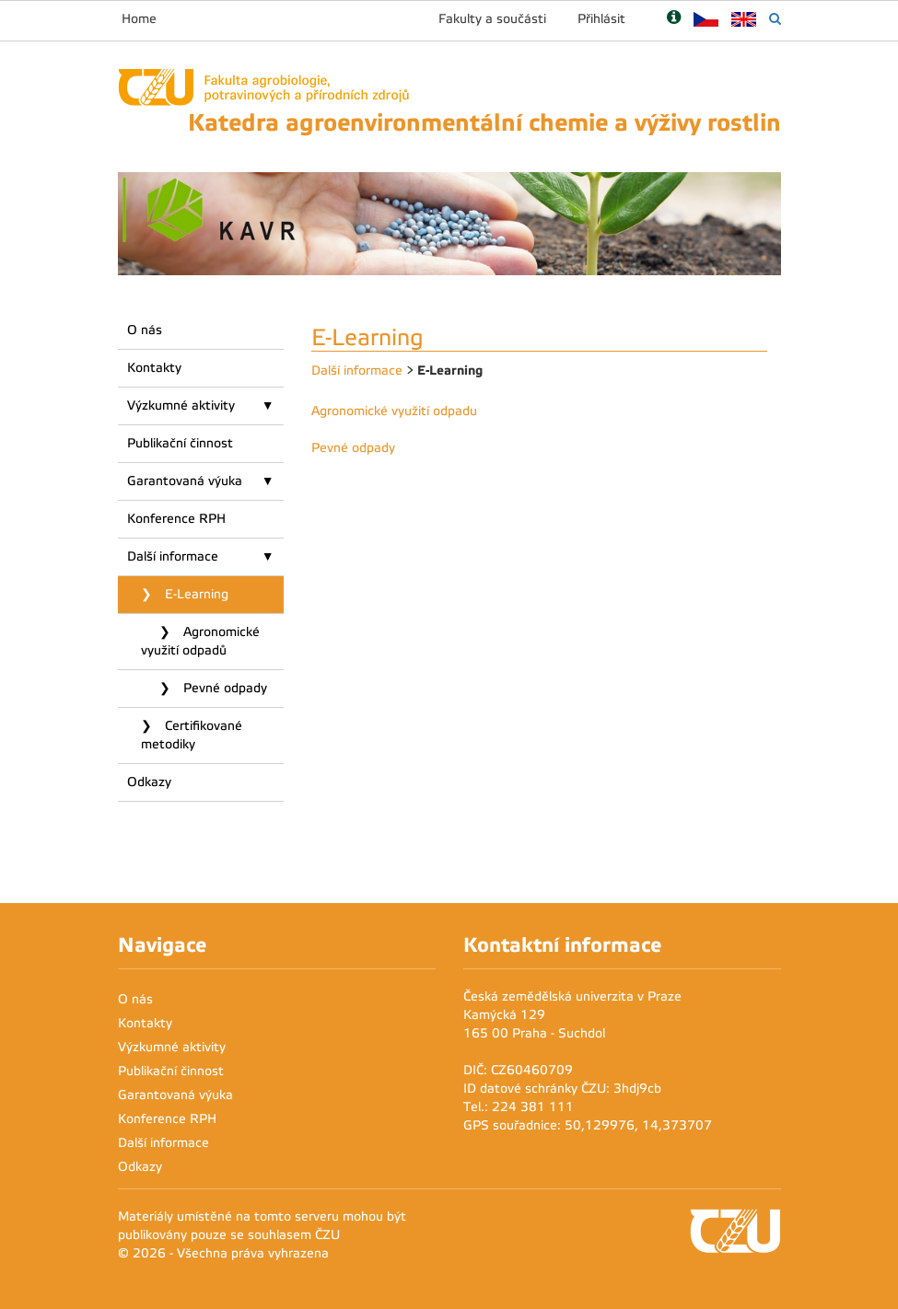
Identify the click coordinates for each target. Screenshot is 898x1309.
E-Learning (194, 594)
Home (139, 19)
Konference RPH (176, 519)
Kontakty (154, 368)
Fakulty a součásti (492, 19)
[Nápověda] (674, 19)
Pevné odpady (223, 688)
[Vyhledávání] (775, 19)
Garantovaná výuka (184, 481)
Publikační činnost (180, 443)
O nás (144, 330)
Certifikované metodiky (191, 735)
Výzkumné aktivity (181, 405)
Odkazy (149, 782)
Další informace (172, 556)
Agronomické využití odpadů (200, 641)
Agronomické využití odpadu (394, 411)
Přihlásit (601, 19)
